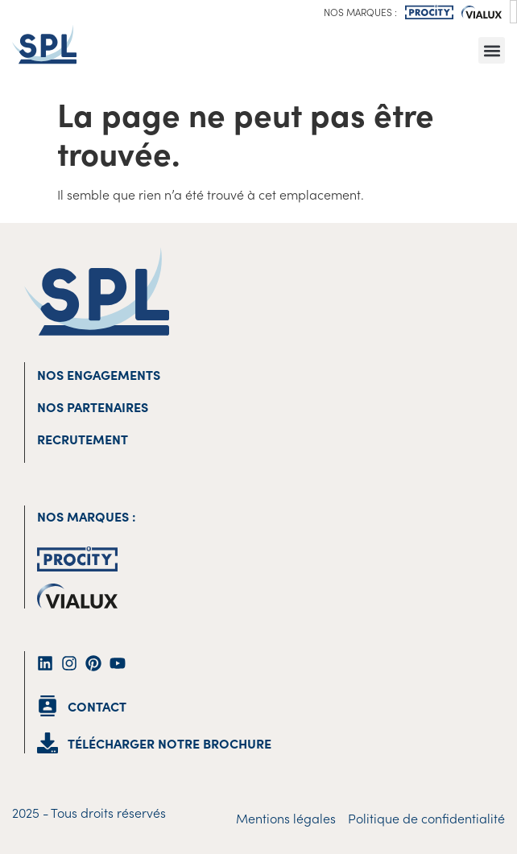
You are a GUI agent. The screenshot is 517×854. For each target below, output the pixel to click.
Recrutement (82, 439)
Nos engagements (98, 374)
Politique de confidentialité (426, 818)
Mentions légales (286, 818)
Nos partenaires (92, 406)
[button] (491, 50)
